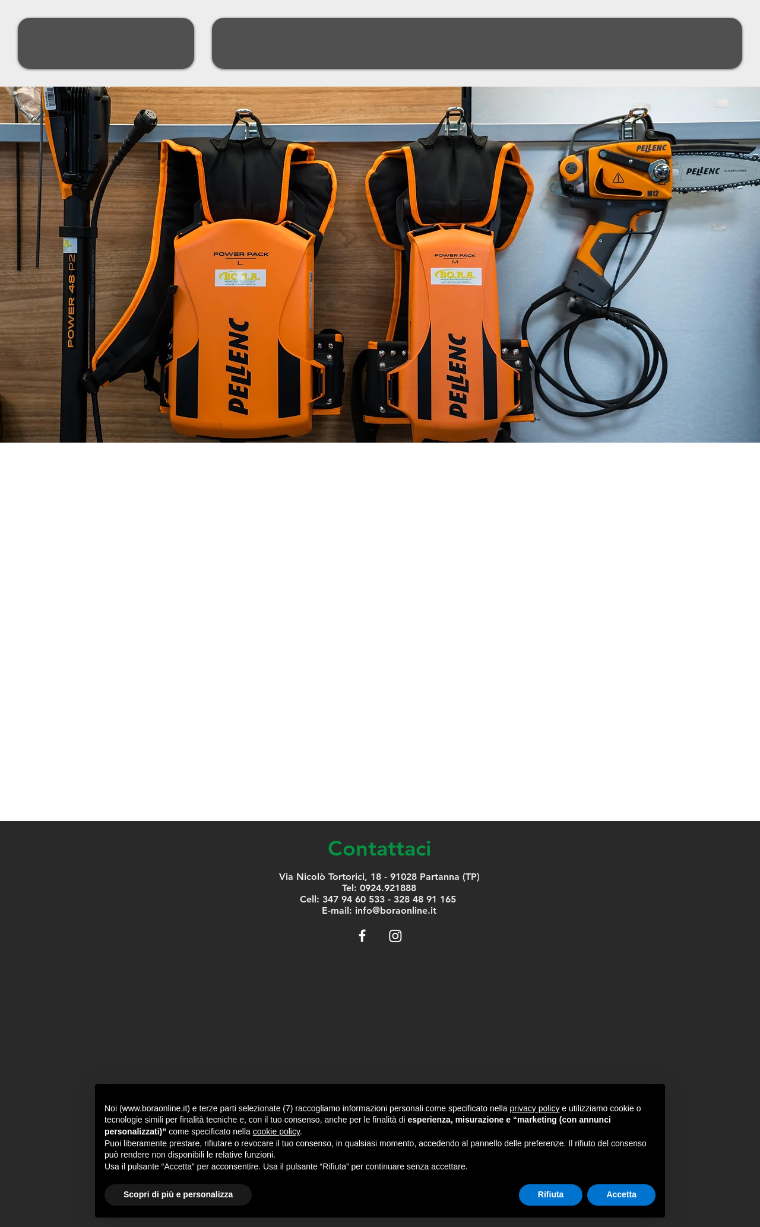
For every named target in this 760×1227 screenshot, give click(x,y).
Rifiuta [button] (551, 1194)
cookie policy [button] (276, 1131)
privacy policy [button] (534, 1108)
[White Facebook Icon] (362, 935)
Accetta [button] (621, 1194)
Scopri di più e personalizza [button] (178, 1194)
